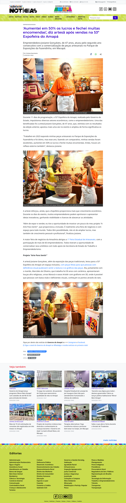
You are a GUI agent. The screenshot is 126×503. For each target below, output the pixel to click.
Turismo (12, 490)
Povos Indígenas (98, 465)
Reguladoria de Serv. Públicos (103, 472)
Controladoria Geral (16, 485)
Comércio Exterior (16, 481)
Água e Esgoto (14, 465)
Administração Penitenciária (20, 462)
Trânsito (95, 483)
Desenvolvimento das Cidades (48, 467)
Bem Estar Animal (16, 474)
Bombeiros (13, 476)
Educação (40, 478)
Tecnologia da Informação (101, 478)
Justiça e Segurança (71, 474)
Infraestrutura (69, 467)
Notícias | (52, 501)
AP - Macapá (32, 358)
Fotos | (69, 501)
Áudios (79, 501)
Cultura (39, 460)
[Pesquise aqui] (115, 17)
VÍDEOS (44, 17)
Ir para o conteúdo (15, 2)
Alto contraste (74, 2)
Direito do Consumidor (45, 474)
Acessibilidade (64, 2)
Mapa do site (84, 2)
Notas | (64, 501)
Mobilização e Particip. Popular (75, 485)
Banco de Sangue (15, 472)
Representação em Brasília (101, 474)
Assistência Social (15, 467)
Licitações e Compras (72, 478)
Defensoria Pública (44, 462)
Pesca (66, 488)
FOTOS (38, 17)
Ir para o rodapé (47, 2)
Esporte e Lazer (42, 481)
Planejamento (97, 462)
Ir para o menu (26, 2)
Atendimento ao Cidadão (18, 469)
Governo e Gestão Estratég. (74, 460)
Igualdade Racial (70, 465)
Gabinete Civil (42, 488)
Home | (46, 501)
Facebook (81, 342)
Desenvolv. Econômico (45, 465)
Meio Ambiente (70, 481)
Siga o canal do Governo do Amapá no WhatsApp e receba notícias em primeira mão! (55, 345)
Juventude (68, 476)
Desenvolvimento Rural (45, 469)
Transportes (96, 485)
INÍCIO (11, 17)
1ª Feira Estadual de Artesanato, (82, 239)
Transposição (96, 488)
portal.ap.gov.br (100, 2)
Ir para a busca (37, 2)
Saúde (94, 476)
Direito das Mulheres (44, 472)
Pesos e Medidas (98, 460)
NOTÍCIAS (18, 17)
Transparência (111, 2)
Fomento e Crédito (44, 485)
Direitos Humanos (43, 476)
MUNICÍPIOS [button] (71, 17)
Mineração (68, 483)
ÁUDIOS (50, 17)
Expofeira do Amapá (34, 355)
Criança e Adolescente (17, 488)
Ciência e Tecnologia (17, 478)
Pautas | (59, 501)
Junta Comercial (70, 472)
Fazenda (40, 483)
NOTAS (32, 17)
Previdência (96, 467)
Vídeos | (74, 501)
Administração (14, 460)
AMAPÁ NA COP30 (81, 18)
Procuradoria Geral (99, 469)
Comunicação (14, 483)
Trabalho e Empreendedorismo (37, 351)
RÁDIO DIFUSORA (58, 18)
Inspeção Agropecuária (73, 469)
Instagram (72, 342)
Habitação (68, 462)
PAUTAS (25, 17)
